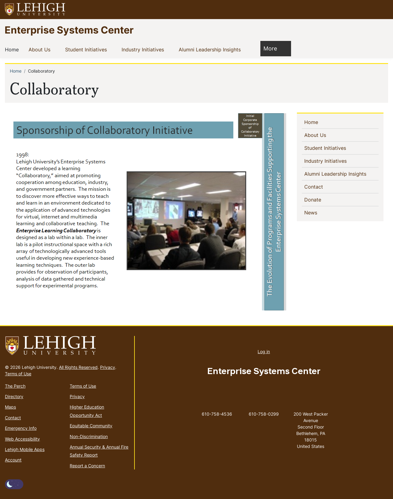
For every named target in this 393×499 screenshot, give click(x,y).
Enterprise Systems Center (69, 30)
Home (13, 49)
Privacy (107, 367)
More (273, 48)
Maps (10, 407)
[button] (382, 9)
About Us (41, 49)
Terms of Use (18, 374)
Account (13, 460)
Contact (323, 186)
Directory (14, 396)
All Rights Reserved (78, 367)
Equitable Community (91, 426)
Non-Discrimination (89, 436)
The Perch (15, 386)
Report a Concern (87, 466)
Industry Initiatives (144, 49)
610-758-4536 (217, 414)
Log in (264, 351)
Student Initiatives (87, 49)
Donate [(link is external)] (323, 199)
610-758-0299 (264, 414)
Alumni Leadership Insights (211, 49)
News (320, 212)
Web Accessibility (22, 439)
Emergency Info (21, 428)
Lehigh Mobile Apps (25, 449)
